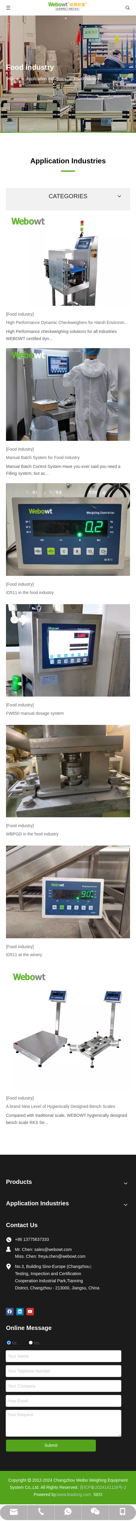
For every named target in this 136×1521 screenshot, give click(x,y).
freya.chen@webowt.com (61, 1256)
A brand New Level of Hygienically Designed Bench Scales (60, 1106)
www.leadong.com (74, 1494)
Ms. (34, 1343)
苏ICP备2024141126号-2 (103, 1487)
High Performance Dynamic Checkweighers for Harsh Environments (68, 322)
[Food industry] (20, 314)
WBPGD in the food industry (32, 834)
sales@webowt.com (53, 1249)
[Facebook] (9, 1311)
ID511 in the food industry (30, 592)
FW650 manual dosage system (35, 713)
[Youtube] (30, 1311)
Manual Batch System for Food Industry (43, 457)
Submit (51, 1445)
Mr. (12, 1343)
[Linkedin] (20, 1311)
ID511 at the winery (24, 954)
